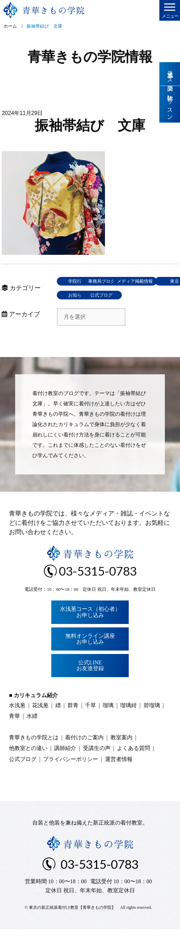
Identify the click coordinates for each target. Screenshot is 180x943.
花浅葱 (40, 719)
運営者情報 (119, 773)
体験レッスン (170, 104)
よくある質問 (133, 762)
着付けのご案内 (84, 751)
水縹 (32, 730)
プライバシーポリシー (70, 773)
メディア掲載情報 (79, 295)
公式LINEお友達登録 (90, 679)
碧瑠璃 (152, 719)
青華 (14, 730)
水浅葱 (17, 719)
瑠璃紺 (128, 719)
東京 (129, 295)
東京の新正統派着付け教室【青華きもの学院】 (72, 921)
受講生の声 (96, 762)
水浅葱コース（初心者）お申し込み (90, 626)
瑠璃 (108, 719)
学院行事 (79, 281)
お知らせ (79, 308)
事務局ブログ (129, 281)
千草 (90, 719)
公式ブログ (129, 308)
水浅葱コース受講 (170, 73)
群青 (72, 719)
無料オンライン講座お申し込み (90, 653)
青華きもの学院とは (34, 751)
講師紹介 (65, 762)
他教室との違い (28, 762)
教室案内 (121, 751)
